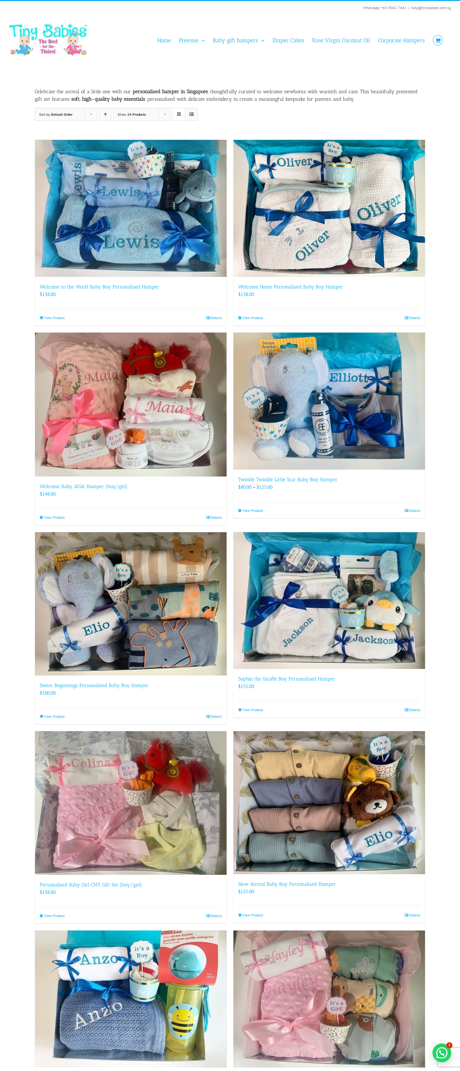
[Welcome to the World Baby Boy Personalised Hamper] (131, 208)
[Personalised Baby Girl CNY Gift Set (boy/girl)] (131, 803)
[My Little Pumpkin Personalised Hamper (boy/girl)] (329, 999)
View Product (54, 317)
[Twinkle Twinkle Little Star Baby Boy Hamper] (329, 401)
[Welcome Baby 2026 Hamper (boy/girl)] (131, 405)
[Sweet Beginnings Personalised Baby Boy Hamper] (131, 604)
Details (216, 317)
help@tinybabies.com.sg (431, 7)
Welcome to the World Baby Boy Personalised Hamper (99, 287)
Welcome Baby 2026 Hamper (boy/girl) (84, 486)
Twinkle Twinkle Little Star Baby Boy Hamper (288, 479)
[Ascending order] (105, 114)
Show (132, 114)
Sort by (55, 114)
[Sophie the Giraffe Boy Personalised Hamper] (329, 600)
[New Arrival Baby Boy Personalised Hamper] (329, 802)
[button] (441, 1052)
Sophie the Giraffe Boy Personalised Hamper (286, 679)
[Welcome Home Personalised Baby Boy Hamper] (329, 208)
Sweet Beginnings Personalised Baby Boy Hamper (94, 685)
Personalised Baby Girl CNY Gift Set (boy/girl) (91, 885)
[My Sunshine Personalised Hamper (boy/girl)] (131, 999)
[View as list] (191, 114)
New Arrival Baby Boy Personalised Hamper (287, 884)
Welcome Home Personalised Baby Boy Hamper (290, 287)
